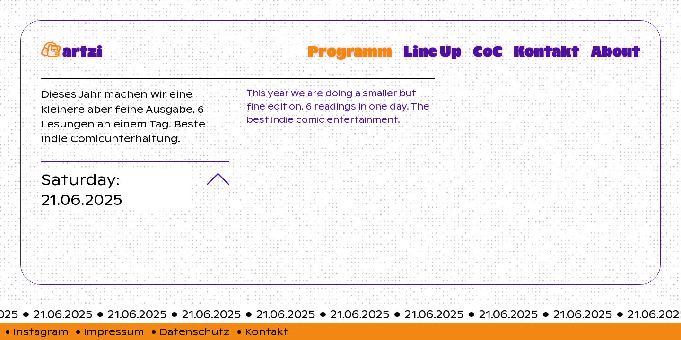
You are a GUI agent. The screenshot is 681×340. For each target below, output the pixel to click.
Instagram (41, 331)
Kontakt (266, 331)
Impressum (114, 331)
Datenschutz (194, 331)
